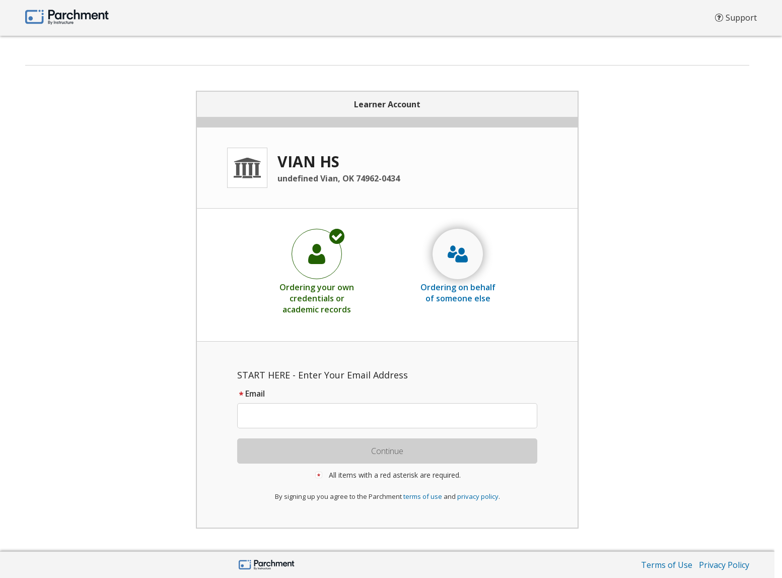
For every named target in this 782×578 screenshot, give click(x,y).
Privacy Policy (724, 564)
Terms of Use (666, 564)
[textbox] (392, 416)
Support (736, 20)
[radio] (316, 271)
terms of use (422, 496)
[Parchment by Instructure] (267, 565)
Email (251, 393)
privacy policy (478, 496)
